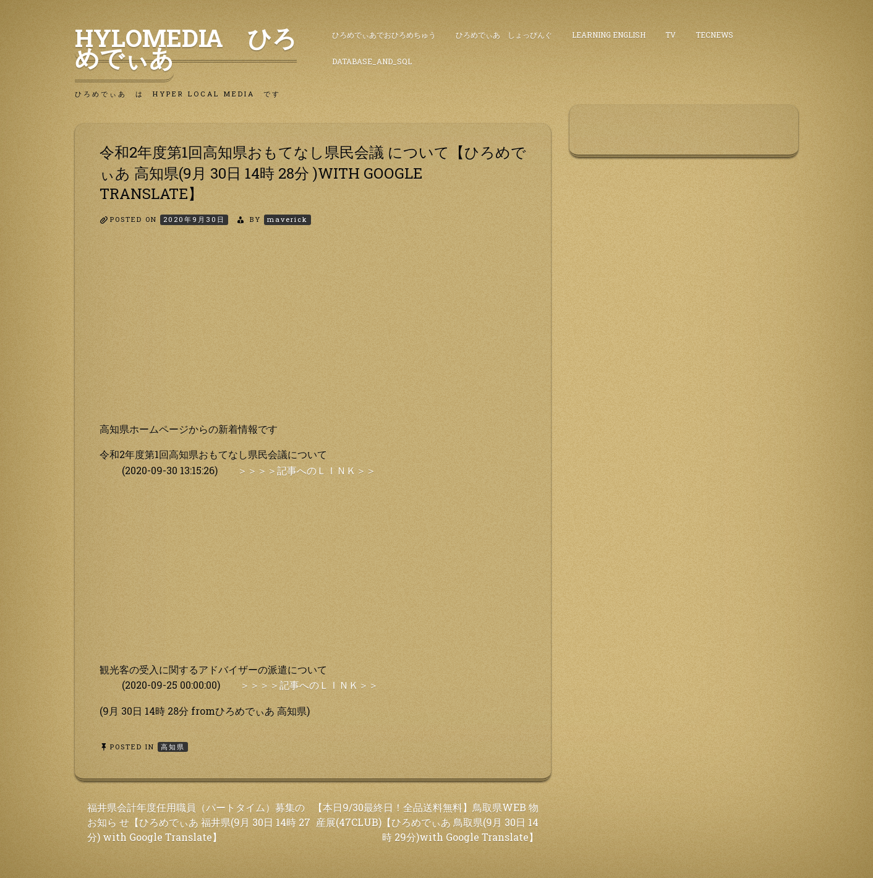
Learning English (608, 35)
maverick (287, 219)
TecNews (714, 35)
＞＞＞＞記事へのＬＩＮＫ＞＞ (306, 470)
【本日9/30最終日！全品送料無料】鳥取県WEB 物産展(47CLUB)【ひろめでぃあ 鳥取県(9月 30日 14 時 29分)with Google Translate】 (426, 822)
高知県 (173, 746)
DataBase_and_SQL (372, 61)
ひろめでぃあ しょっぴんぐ (504, 35)
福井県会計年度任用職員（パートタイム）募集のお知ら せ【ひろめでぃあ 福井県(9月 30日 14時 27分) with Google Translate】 (198, 822)
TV (670, 35)
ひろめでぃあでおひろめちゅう (384, 35)
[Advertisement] (313, 334)
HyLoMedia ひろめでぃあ (186, 48)
